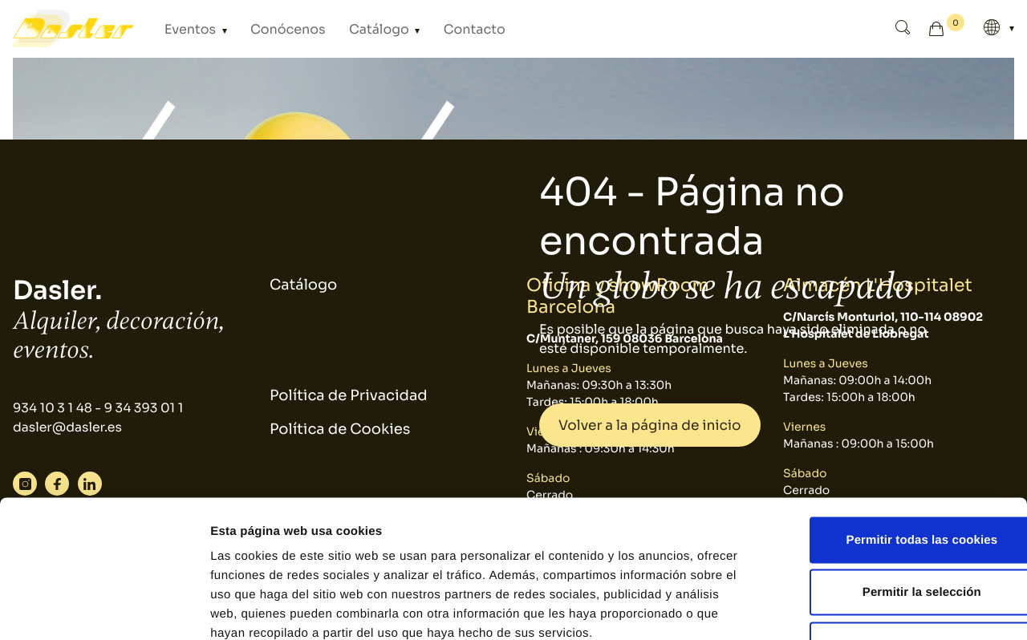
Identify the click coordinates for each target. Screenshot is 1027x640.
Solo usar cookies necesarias (893, 534)
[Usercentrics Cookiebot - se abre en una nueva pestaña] (104, 609)
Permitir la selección (893, 482)
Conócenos (270, 29)
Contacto (431, 29)
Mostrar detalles (862, 608)
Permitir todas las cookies (893, 429)
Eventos (186, 29)
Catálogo (350, 29)
